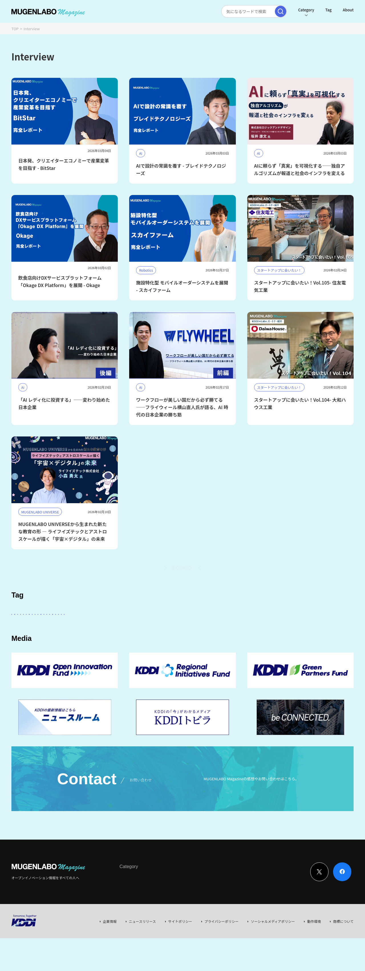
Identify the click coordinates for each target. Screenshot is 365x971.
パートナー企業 (192, 626)
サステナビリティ (156, 642)
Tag (326, 10)
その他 (162, 626)
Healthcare (318, 626)
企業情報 (110, 954)
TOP (15, 28)
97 (229, 573)
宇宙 (73, 642)
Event (177, 910)
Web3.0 (189, 642)
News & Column (154, 910)
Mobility (266, 642)
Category (304, 10)
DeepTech (262, 626)
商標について (343, 954)
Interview (127, 910)
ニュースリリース (142, 954)
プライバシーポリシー (221, 954)
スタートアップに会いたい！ (40, 626)
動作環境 (314, 954)
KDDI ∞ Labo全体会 (107, 626)
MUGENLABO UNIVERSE (109, 642)
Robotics (50, 642)
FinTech (290, 626)
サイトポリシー (180, 954)
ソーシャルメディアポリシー (273, 954)
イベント (23, 642)
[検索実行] (278, 11)
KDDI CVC (215, 642)
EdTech (241, 642)
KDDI (140, 626)
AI (77, 626)
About (345, 10)
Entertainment (229, 626)
